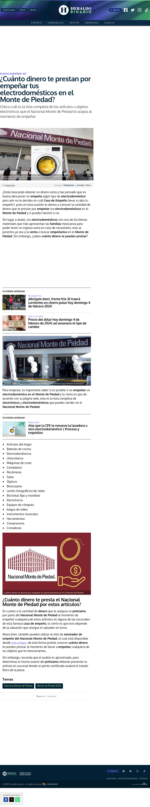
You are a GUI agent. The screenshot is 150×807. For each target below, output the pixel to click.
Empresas (92, 23)
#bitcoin (33, 10)
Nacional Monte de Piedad (18, 685)
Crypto (74, 23)
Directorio (111, 778)
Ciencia (109, 23)
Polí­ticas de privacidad (127, 778)
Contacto (143, 778)
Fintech (36, 23)
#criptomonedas (9, 10)
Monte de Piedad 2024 (49, 685)
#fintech (23, 10)
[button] (6, 799)
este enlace (18, 643)
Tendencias (56, 23)
